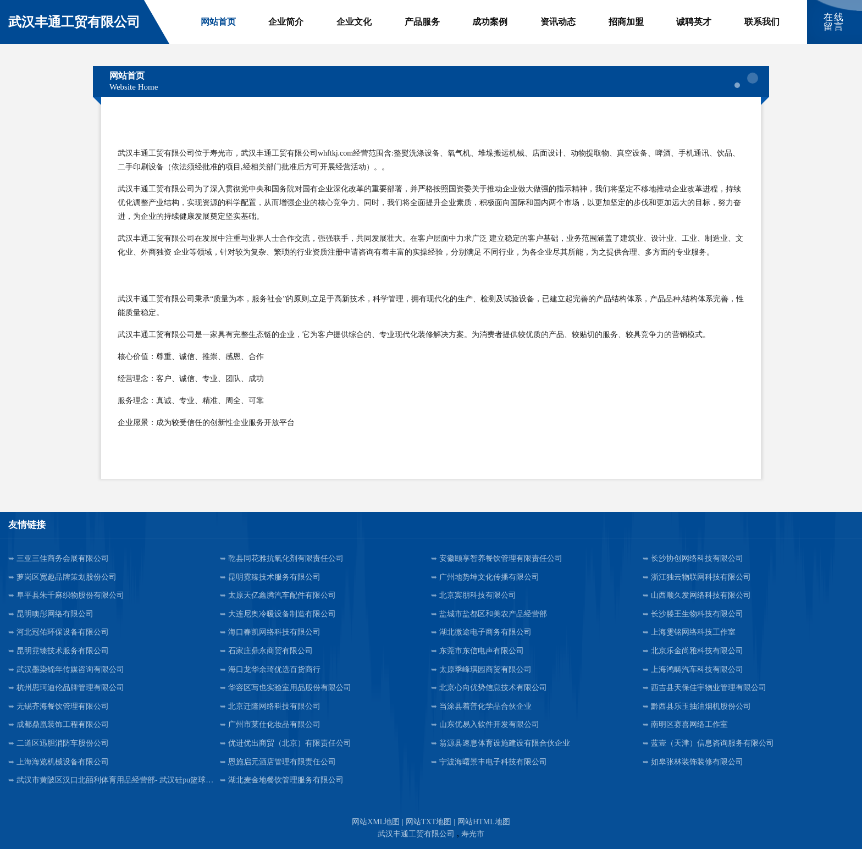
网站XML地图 (376, 822)
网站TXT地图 (428, 822)
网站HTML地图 (483, 822)
